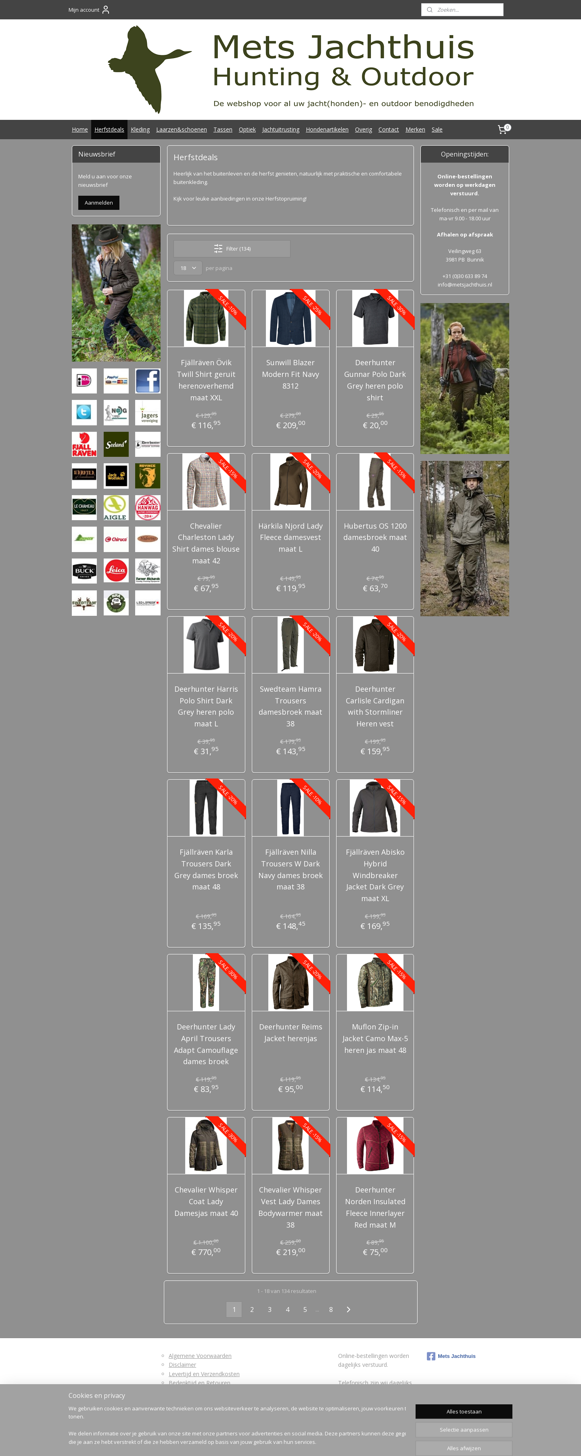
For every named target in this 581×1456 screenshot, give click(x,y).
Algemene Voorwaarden (200, 1356)
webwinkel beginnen (308, 1441)
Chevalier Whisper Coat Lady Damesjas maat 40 (206, 1201)
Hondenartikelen (327, 129)
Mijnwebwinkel (378, 1441)
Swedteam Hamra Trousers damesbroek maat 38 (290, 706)
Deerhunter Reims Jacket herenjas (290, 1032)
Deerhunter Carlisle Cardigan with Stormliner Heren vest (375, 706)
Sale (437, 129)
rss (277, 1441)
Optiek (247, 129)
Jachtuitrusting (280, 129)
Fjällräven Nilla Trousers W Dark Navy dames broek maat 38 (290, 869)
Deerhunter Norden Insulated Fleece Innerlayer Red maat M (375, 1207)
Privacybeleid (186, 1401)
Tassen (222, 129)
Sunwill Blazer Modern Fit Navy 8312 (290, 374)
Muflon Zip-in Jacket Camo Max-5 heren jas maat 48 (375, 1038)
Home (80, 129)
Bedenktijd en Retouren (199, 1383)
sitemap (260, 1441)
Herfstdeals (109, 129)
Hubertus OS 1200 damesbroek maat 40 (375, 537)
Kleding (140, 129)
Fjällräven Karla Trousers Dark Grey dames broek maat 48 (206, 869)
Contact (388, 129)
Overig (363, 129)
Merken (415, 129)
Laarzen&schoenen (181, 129)
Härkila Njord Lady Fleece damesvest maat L (290, 537)
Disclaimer (182, 1364)
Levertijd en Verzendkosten (204, 1374)
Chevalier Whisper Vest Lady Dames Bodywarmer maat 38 (290, 1207)
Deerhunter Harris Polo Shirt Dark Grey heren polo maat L (206, 706)
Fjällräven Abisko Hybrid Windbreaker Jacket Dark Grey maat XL (374, 875)
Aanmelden (99, 202)
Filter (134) (232, 248)
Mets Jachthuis (451, 1356)
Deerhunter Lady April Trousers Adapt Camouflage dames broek (206, 1044)
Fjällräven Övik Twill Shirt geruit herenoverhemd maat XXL (206, 380)
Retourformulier (189, 1391)
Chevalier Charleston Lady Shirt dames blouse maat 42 (206, 543)
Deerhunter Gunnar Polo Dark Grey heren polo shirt (375, 380)
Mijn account (90, 10)
